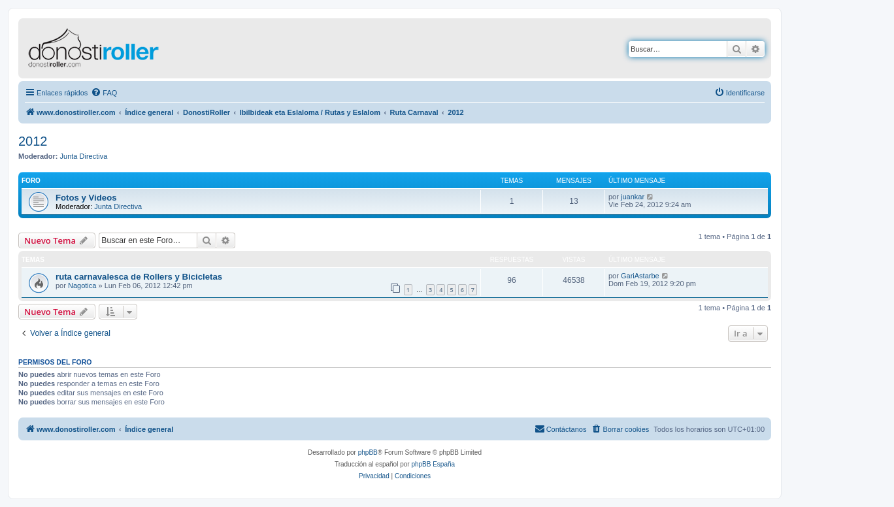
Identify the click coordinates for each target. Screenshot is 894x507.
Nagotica (82, 285)
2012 (33, 141)
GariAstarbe (640, 276)
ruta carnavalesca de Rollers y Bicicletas (139, 277)
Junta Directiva (84, 156)
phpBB (368, 452)
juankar (632, 197)
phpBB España (433, 464)
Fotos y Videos (86, 198)
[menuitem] (104, 93)
